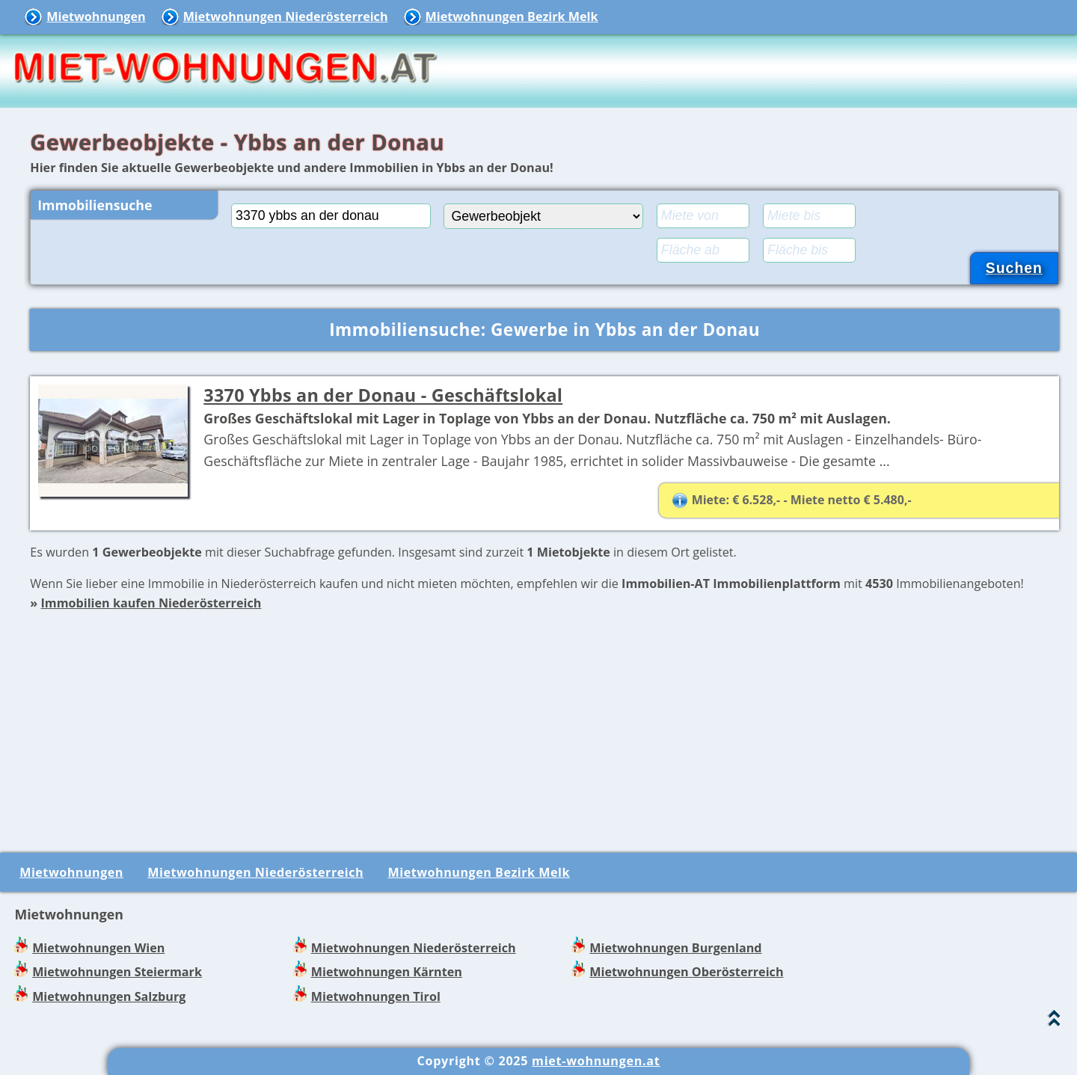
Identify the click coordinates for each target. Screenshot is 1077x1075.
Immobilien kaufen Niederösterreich (150, 603)
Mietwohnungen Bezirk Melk (512, 16)
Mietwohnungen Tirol (376, 996)
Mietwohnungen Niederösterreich (285, 16)
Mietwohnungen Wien (98, 948)
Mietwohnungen (95, 16)
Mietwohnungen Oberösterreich (686, 972)
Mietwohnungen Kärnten (386, 972)
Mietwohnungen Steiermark (117, 972)
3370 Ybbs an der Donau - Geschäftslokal (382, 395)
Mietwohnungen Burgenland (675, 948)
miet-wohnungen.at (596, 1061)
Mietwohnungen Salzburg (108, 996)
